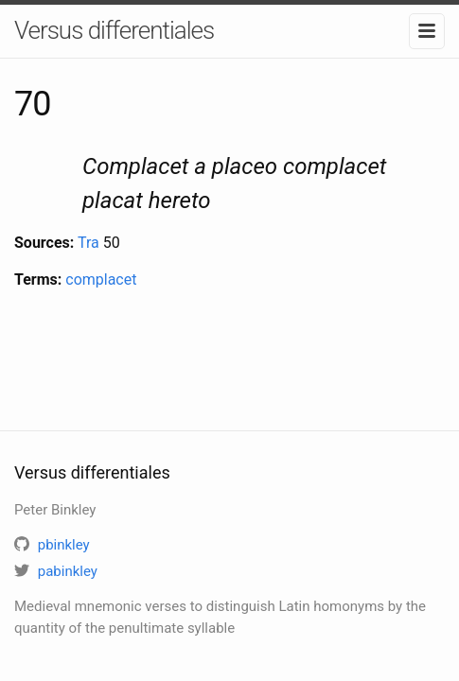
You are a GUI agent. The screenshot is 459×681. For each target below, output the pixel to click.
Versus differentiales (114, 30)
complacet (100, 279)
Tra (88, 243)
